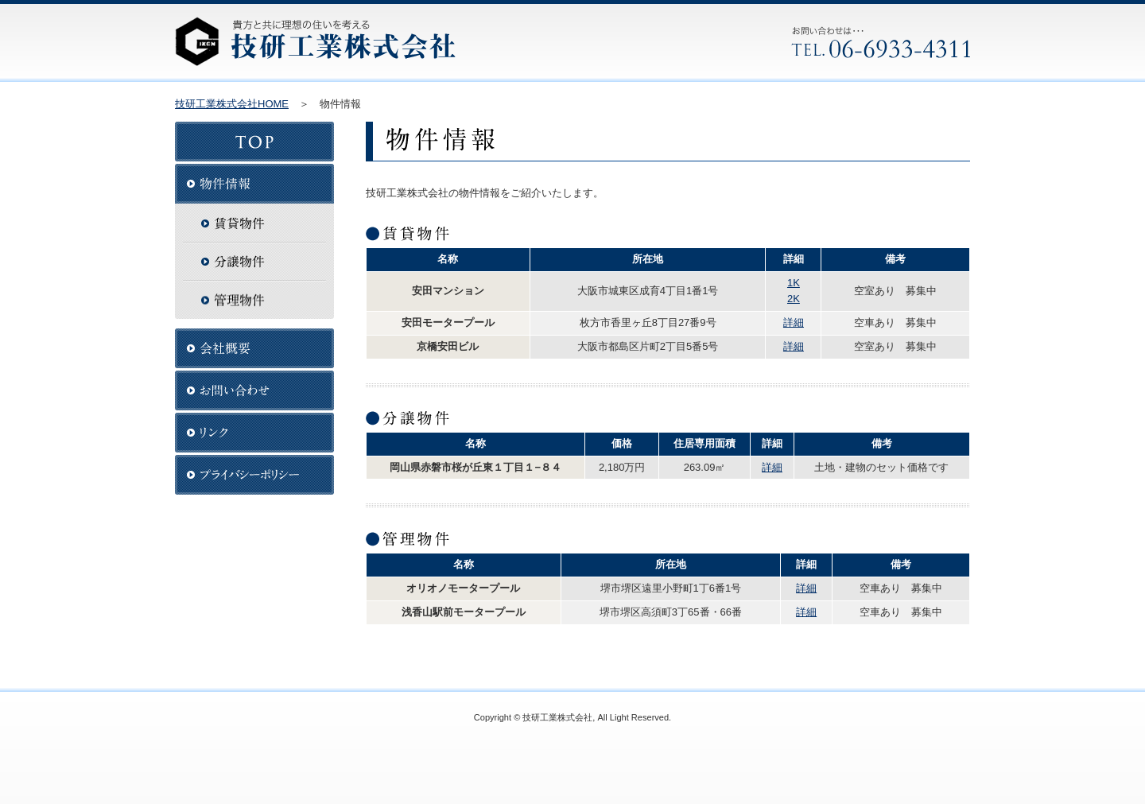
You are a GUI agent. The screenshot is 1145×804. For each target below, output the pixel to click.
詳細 (793, 322)
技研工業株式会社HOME (232, 104)
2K (793, 299)
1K (793, 283)
